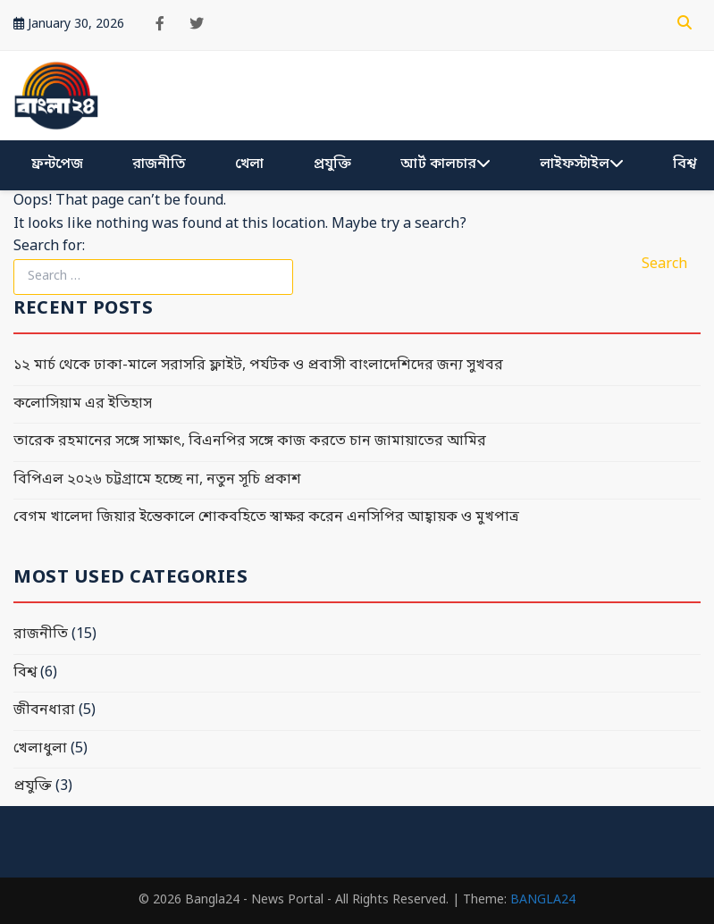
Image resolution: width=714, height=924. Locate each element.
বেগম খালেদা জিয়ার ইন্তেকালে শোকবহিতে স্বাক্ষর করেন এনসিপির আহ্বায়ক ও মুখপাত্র (266, 517)
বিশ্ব (684, 164)
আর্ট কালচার (445, 164)
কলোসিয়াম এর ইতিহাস (82, 404)
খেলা (249, 164)
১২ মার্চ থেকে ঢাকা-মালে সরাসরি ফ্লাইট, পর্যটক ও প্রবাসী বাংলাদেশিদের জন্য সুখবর (258, 365)
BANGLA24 (542, 900)
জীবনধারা (44, 710)
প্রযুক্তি (332, 164)
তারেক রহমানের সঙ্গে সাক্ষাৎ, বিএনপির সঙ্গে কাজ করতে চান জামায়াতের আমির (249, 441)
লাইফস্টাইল (582, 164)
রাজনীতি (159, 164)
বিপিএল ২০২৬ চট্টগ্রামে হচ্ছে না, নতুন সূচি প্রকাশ (157, 480)
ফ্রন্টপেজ (57, 164)
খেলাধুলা (40, 749)
